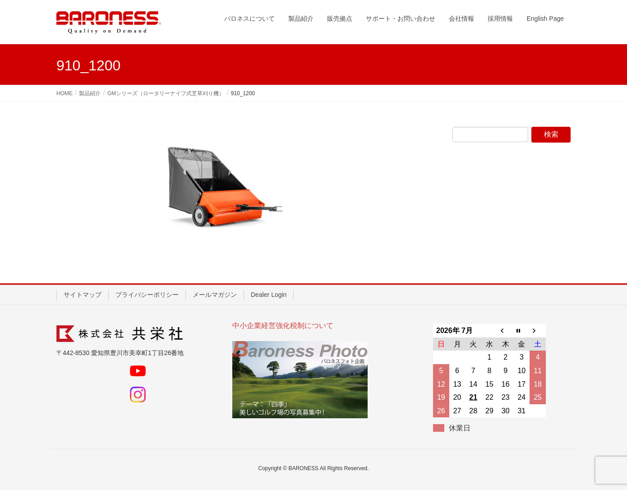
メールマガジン (215, 294)
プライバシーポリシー (147, 294)
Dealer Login (268, 294)
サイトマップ (82, 294)
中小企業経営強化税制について (282, 325)
